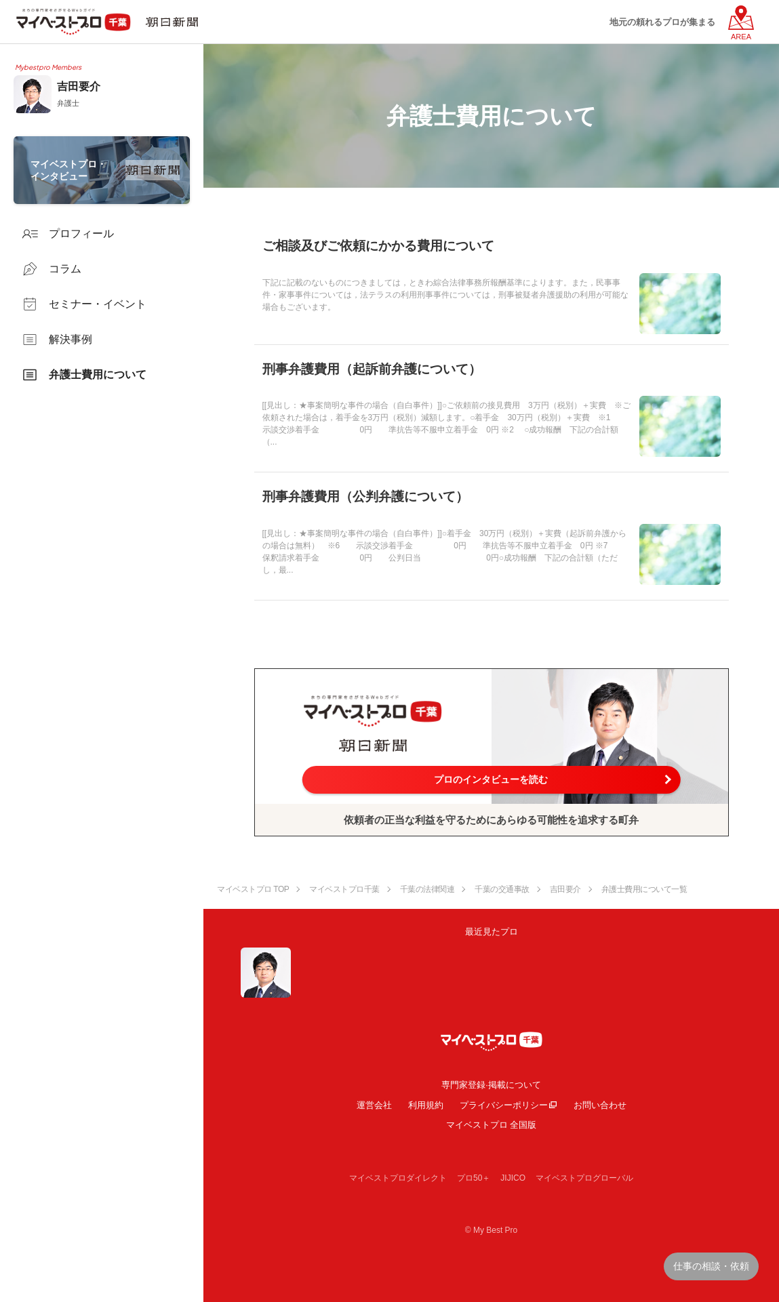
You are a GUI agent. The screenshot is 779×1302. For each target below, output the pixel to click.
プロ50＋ (473, 1178)
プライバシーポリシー (504, 1105)
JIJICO (512, 1178)
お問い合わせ (600, 1105)
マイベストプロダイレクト (398, 1178)
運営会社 (374, 1105)
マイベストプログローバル (584, 1178)
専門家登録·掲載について (491, 1085)
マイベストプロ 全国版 (491, 1125)
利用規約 (425, 1105)
